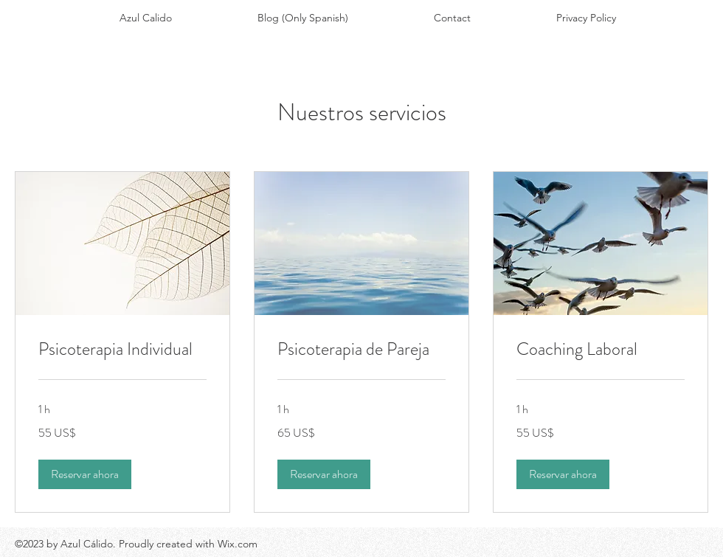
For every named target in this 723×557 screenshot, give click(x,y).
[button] (84, 474)
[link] (122, 349)
